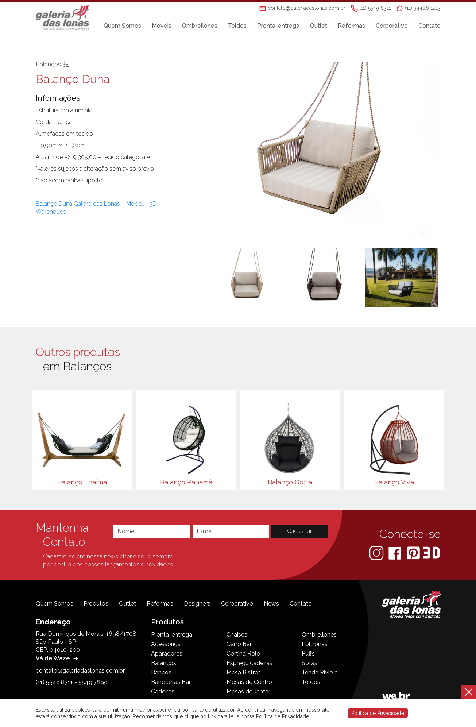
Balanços (163, 663)
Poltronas (315, 644)
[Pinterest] (414, 552)
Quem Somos (122, 26)
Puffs (308, 653)
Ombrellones (199, 26)
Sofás (309, 663)
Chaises (237, 634)
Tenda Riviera (320, 672)
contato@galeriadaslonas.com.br (80, 670)
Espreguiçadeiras (249, 663)
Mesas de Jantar (248, 691)
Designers (197, 603)
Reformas (351, 26)
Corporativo (392, 26)
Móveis (161, 26)
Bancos (161, 672)
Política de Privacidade (377, 713)
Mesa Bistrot (243, 672)
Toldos (237, 26)
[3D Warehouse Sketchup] (432, 552)
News (271, 603)
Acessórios (166, 644)
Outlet (318, 26)
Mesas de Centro (249, 681)
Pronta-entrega (278, 26)
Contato (429, 26)
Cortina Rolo (243, 653)
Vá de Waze (58, 658)
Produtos (96, 603)
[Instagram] (377, 552)
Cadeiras (162, 691)
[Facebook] (395, 552)
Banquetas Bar (171, 681)
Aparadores (166, 653)
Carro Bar (239, 644)
